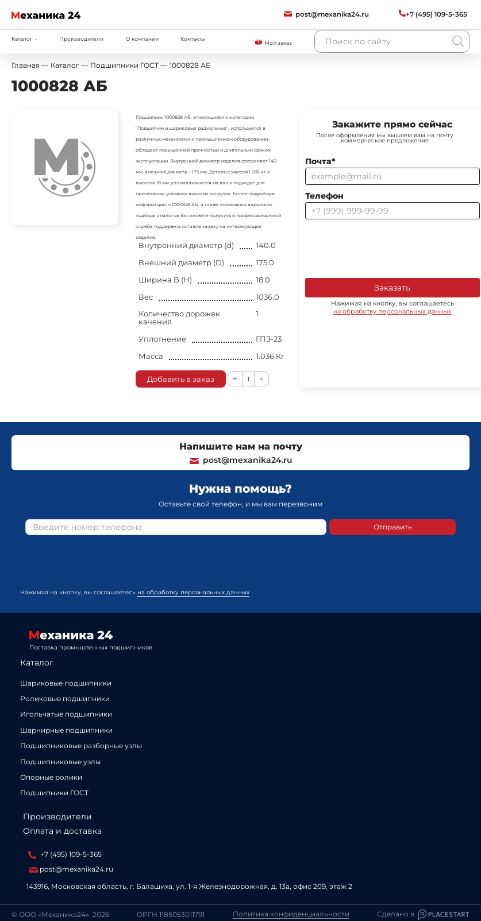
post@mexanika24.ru (240, 460)
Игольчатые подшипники (66, 714)
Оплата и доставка (62, 831)
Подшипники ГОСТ (54, 792)
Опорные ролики (51, 777)
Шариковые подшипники (65, 683)
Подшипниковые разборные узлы (81, 745)
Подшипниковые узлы (60, 761)
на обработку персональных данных (392, 311)
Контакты (192, 39)
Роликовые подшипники (65, 698)
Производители (81, 39)
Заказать (392, 288)
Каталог (36, 662)
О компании (142, 39)
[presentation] (392, 247)
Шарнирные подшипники (66, 730)
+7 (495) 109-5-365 (65, 854)
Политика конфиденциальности (291, 914)
